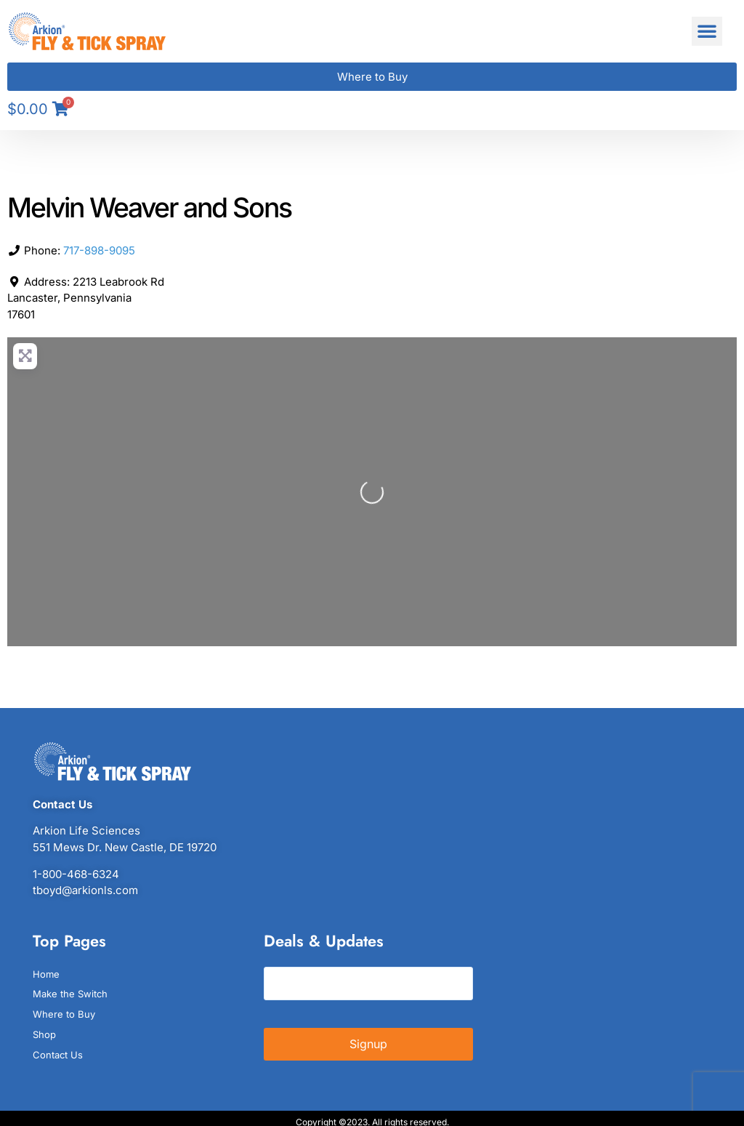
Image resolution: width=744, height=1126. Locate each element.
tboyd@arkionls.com (85, 890)
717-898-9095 (99, 251)
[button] (707, 31)
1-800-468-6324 (76, 874)
